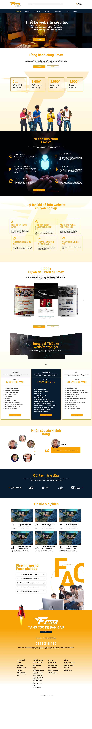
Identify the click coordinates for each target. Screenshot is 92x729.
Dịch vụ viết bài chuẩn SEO (53, 668)
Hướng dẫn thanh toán (21, 667)
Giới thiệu (27, 11)
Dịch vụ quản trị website (53, 670)
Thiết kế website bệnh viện (37, 681)
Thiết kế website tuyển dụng (37, 684)
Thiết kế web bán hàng (37, 668)
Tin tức (67, 11)
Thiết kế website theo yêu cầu (38, 663)
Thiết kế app (47, 11)
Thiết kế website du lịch (38, 677)
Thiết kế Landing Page (37, 675)
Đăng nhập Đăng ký (18, 6)
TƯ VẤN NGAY (39, 39)
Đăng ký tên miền (52, 662)
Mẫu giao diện (58, 11)
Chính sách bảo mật (21, 668)
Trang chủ (18, 11)
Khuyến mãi (19, 670)
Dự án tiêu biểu (20, 665)
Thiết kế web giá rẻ (37, 687)
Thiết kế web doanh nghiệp (37, 666)
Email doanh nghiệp (52, 665)
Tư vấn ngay (46, 631)
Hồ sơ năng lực (20, 663)
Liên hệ (75, 11)
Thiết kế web (37, 11)
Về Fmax (19, 662)
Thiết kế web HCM (52, 672)
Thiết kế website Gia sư (53, 673)
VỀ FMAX (52, 66)
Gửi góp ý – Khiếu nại (21, 673)
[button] (8, 299)
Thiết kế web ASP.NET (37, 678)
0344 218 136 (67, 668)
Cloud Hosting (51, 663)
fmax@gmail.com (68, 670)
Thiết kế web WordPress (38, 672)
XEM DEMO (53, 39)
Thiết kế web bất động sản (38, 670)
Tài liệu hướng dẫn (21, 672)
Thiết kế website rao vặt (38, 673)
